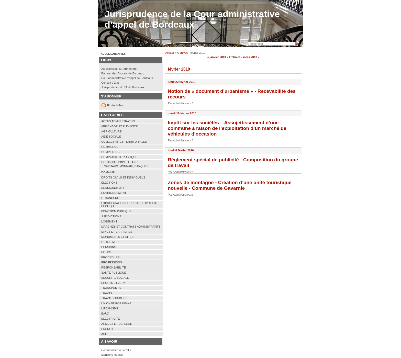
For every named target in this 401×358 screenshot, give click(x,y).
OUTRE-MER (110, 241)
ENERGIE (107, 328)
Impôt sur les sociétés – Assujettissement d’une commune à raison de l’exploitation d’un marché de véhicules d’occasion (227, 128)
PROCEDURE (110, 257)
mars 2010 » (251, 57)
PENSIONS (108, 247)
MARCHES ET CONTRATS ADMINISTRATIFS (131, 226)
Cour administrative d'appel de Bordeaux (127, 78)
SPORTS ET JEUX (113, 282)
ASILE (105, 333)
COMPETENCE (111, 151)
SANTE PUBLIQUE (113, 272)
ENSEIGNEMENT (112, 187)
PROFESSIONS (111, 262)
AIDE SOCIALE (111, 136)
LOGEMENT (109, 221)
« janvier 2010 (216, 57)
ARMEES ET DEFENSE (116, 323)
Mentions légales (112, 354)
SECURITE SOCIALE (115, 277)
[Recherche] (271, 44)
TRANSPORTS (111, 287)
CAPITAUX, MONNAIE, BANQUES (126, 166)
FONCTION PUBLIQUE (116, 211)
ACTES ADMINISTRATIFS (118, 121)
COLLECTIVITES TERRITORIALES (124, 141)
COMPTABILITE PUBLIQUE (119, 157)
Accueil (169, 52)
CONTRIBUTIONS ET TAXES (120, 162)
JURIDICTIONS (111, 216)
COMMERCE (109, 146)
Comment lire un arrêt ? (116, 350)
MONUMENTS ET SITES (117, 236)
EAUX (105, 313)
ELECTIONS (109, 182)
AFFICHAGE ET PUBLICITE (119, 126)
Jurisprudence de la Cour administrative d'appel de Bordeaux (192, 19)
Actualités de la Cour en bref (119, 68)
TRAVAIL (107, 293)
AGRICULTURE (111, 131)
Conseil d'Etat (110, 82)
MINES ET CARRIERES (116, 231)
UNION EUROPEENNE (116, 303)
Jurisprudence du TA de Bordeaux (122, 87)
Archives (182, 52)
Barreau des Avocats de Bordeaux (123, 73)
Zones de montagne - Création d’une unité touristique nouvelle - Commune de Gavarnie (230, 185)
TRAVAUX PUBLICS (114, 298)
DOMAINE (108, 172)
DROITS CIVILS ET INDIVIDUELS (123, 177)
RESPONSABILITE (113, 267)
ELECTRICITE (110, 318)
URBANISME (109, 308)
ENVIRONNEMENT (113, 192)
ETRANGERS (110, 197)
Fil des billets (115, 105)
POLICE (106, 252)
